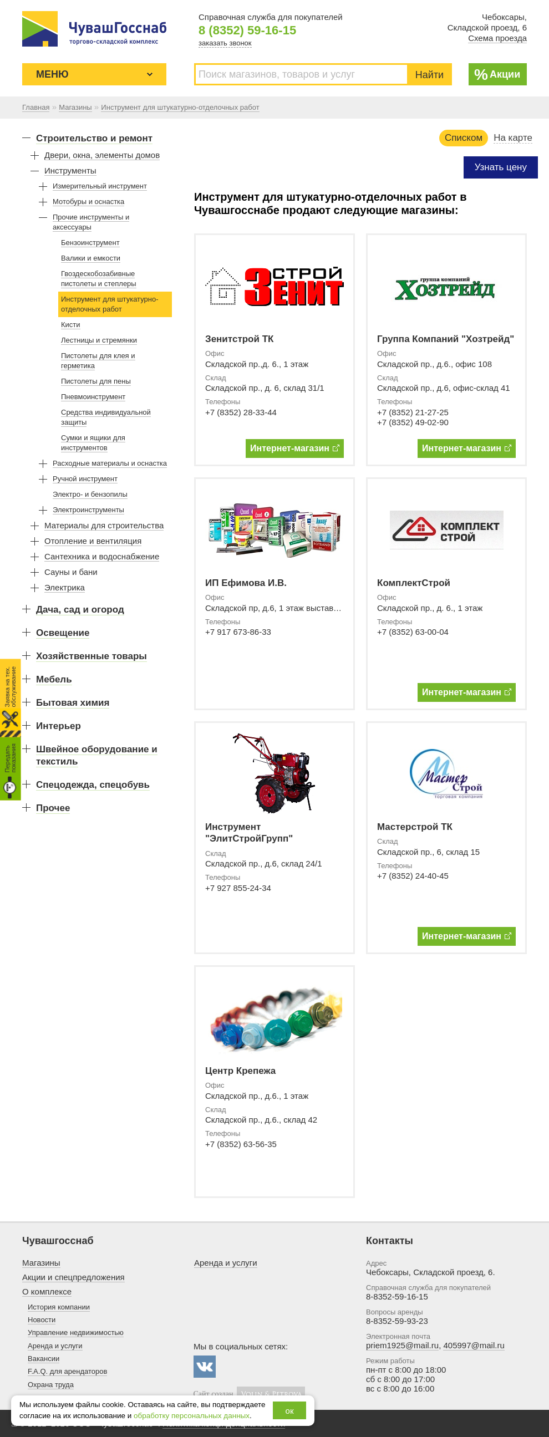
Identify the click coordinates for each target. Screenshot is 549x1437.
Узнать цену (501, 167)
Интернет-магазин (294, 448)
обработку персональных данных (192, 1415)
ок (290, 1410)
